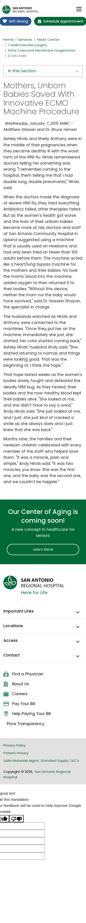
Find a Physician (23, 674)
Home (8, 39)
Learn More (43, 549)
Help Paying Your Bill (27, 714)
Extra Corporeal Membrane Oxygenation (42, 50)
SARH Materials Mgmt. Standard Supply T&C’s (41, 760)
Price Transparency (25, 723)
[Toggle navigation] (79, 9)
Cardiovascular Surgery (27, 45)
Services (25, 39)
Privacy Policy (14, 745)
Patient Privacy (15, 753)
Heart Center (48, 39)
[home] (20, 10)
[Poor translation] (16, 818)
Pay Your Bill (19, 703)
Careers (15, 694)
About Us (16, 684)
